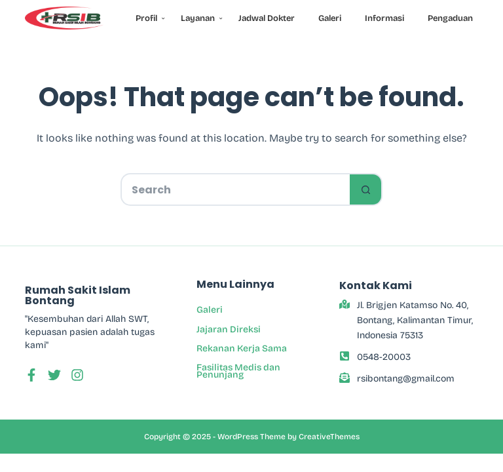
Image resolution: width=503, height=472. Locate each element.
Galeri (329, 18)
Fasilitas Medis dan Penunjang (238, 371)
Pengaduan (450, 18)
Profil (149, 18)
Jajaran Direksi (228, 329)
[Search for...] (235, 189)
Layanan (200, 18)
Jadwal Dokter (266, 18)
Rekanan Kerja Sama (241, 348)
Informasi (384, 18)
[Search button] (366, 189)
